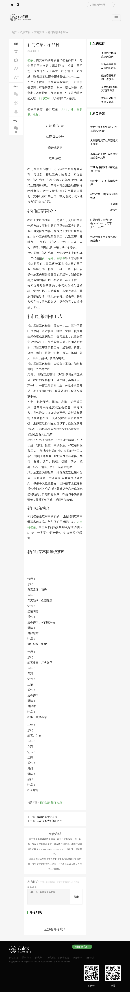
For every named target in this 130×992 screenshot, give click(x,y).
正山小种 (67, 109)
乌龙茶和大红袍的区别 (49, 820)
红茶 (30, 60)
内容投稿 (64, 957)
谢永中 (114, 210)
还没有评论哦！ (55, 929)
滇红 (36, 114)
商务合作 (77, 957)
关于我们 (26, 957)
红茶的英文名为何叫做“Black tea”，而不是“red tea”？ (101, 223)
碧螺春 (60, 258)
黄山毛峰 (48, 258)
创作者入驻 (82, 946)
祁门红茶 (44, 98)
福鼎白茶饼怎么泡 (47, 816)
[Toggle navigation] (116, 18)
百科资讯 (39, 32)
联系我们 (39, 957)
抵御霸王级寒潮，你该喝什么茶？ (108, 79)
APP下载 (33, 4)
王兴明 (114, 204)
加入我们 (52, 957)
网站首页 (18, 4)
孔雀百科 (25, 32)
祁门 (53, 802)
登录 (76, 896)
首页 (14, 32)
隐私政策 (90, 957)
